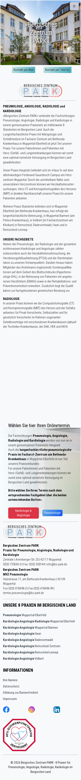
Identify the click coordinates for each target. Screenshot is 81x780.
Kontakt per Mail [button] (23, 70)
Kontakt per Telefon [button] (57, 70)
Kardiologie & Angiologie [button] (23, 513)
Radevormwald (28, 640)
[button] (74, 6)
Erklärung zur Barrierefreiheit (20, 693)
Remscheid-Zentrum (31, 646)
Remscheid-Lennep (30, 652)
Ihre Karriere (10, 680)
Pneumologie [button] (52, 513)
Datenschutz (11, 686)
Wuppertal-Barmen (30, 628)
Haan (22, 634)
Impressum (10, 699)
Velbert (23, 659)
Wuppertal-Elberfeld (24, 615)
